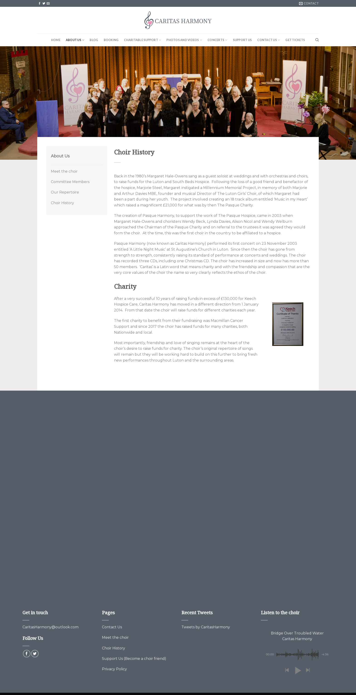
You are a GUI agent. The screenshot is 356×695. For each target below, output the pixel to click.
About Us (75, 40)
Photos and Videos (184, 40)
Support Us (242, 40)
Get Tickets (295, 40)
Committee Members (70, 182)
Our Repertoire (65, 192)
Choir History (62, 203)
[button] (287, 670)
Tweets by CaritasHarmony (205, 627)
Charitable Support (142, 40)
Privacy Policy (114, 669)
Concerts (217, 40)
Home (55, 40)
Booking (111, 40)
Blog (94, 40)
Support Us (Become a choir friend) (134, 658)
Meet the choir (64, 171)
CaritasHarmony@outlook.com (50, 627)
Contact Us (268, 40)
